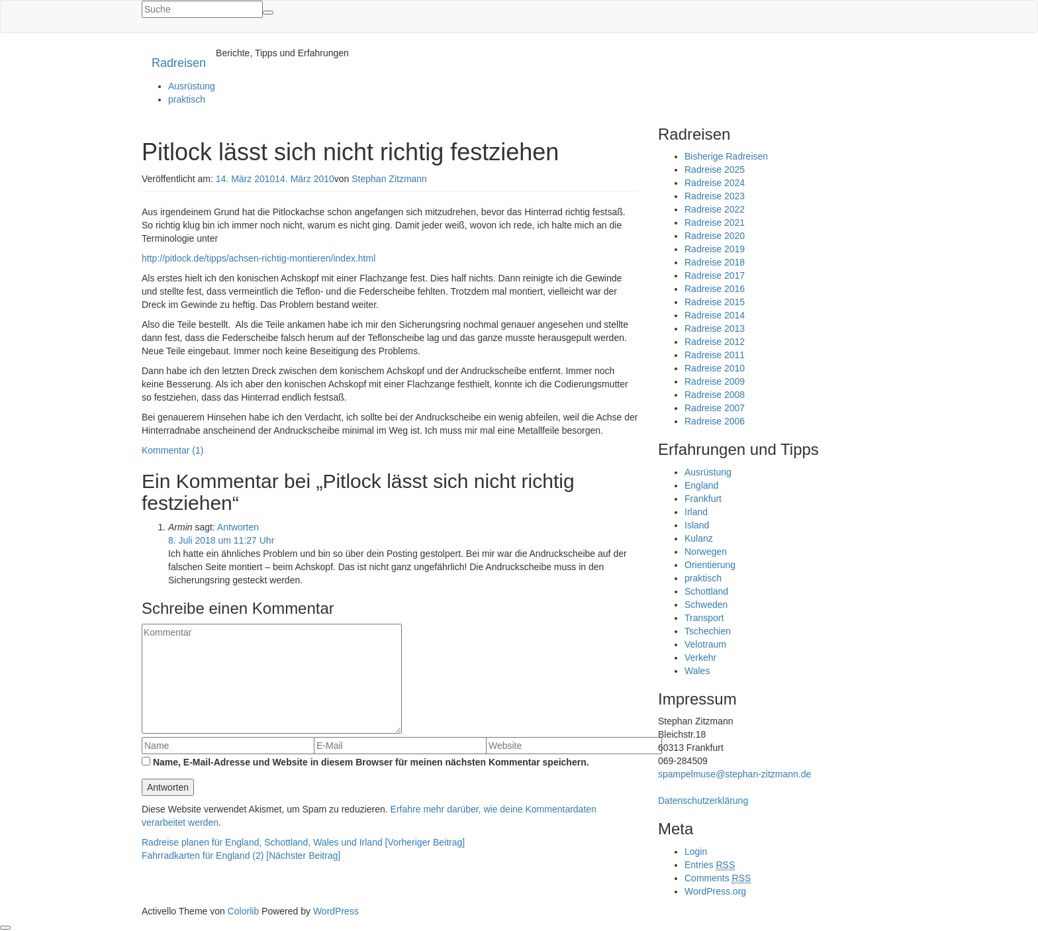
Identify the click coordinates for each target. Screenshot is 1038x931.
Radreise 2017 (714, 275)
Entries (709, 865)
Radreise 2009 (714, 381)
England (701, 485)
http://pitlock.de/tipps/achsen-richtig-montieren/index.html (258, 258)
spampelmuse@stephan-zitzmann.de (734, 774)
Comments (717, 878)
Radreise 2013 (714, 328)
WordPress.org (715, 891)
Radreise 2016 (714, 288)
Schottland (706, 591)
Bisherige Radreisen (726, 156)
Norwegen (705, 551)
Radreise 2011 (714, 355)
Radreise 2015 (714, 302)
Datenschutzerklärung (703, 800)
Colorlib (243, 911)
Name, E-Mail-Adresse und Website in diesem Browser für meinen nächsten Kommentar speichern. (371, 762)
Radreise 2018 (714, 262)
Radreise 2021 (714, 222)
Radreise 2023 (714, 196)
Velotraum (705, 644)
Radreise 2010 (714, 368)
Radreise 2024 (714, 182)
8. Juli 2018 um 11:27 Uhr (221, 540)
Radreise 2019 (714, 249)
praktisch (186, 99)
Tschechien (707, 631)
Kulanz (698, 538)
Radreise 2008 (714, 394)
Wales (697, 670)
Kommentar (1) (172, 450)
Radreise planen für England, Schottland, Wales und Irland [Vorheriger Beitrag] (303, 842)
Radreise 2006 (714, 421)
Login (695, 851)
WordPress (336, 911)
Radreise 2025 (714, 169)
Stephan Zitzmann (389, 178)
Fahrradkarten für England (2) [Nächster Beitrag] (241, 855)
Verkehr (700, 657)
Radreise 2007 (714, 408)
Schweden (706, 604)
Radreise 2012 (714, 341)
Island (696, 525)
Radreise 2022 (714, 209)
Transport (704, 617)
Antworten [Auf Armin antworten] (238, 527)
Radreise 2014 (714, 315)
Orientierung (709, 565)
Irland (696, 512)
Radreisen (179, 63)
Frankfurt (703, 498)
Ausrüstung (191, 86)
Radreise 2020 (714, 235)
